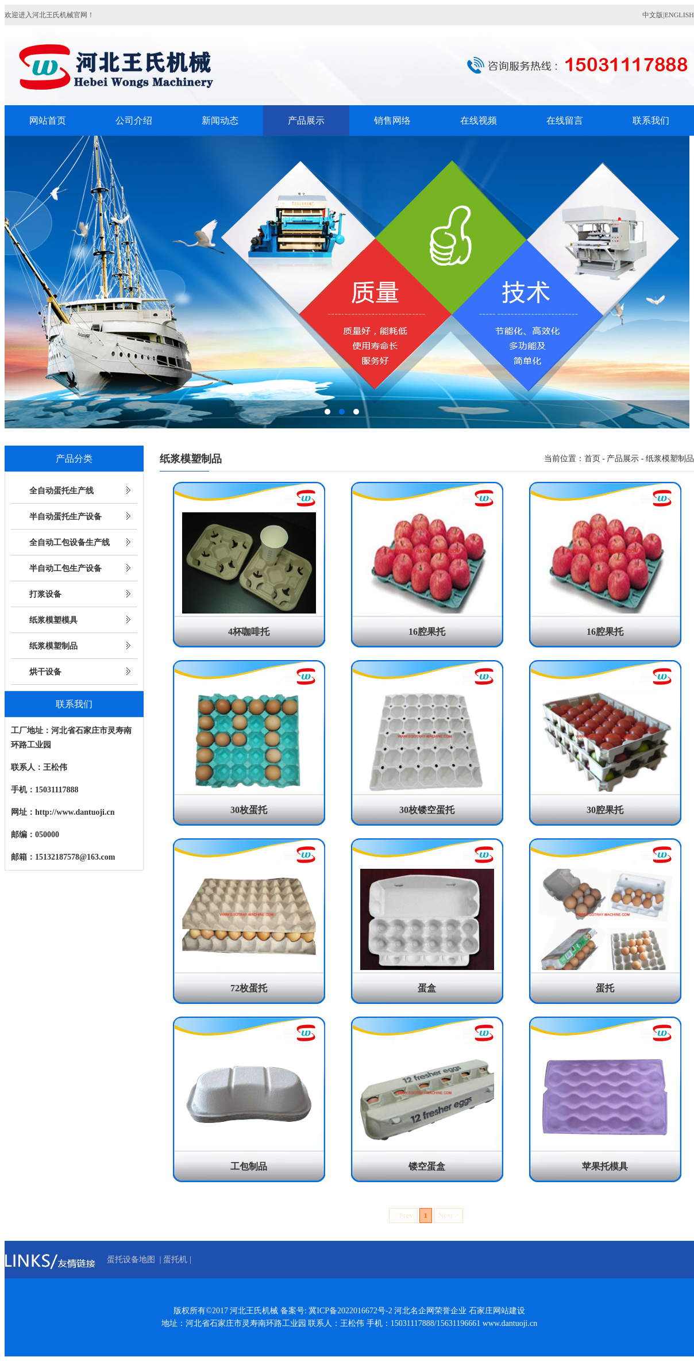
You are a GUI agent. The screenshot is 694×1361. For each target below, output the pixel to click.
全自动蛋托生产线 (61, 490)
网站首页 (47, 120)
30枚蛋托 (248, 810)
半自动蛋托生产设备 (65, 516)
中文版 (652, 15)
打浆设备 (45, 594)
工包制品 (248, 1166)
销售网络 (392, 120)
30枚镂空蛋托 (426, 810)
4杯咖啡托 (248, 632)
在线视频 (478, 120)
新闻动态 (220, 120)
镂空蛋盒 (426, 1166)
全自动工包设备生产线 (69, 542)
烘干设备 (45, 672)
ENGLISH (679, 15)
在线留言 (564, 120)
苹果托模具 (605, 1166)
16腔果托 (426, 632)
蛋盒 (427, 988)
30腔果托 (605, 810)
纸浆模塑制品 (53, 646)
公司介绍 (133, 120)
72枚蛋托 (248, 988)
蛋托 (605, 988)
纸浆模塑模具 (53, 620)
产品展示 (306, 120)
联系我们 (651, 120)
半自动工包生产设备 (65, 568)
